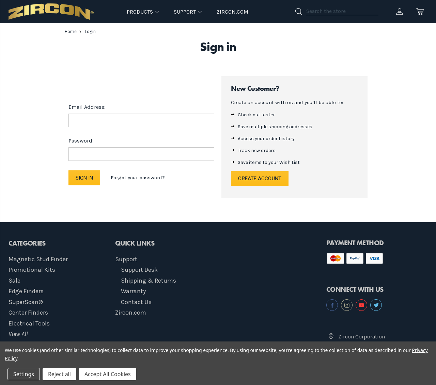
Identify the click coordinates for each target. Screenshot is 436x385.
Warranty (133, 291)
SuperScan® (26, 302)
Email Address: (87, 107)
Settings (23, 374)
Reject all (59, 374)
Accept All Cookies (107, 374)
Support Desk (139, 269)
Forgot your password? (138, 177)
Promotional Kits (32, 269)
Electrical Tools (29, 323)
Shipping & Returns (148, 280)
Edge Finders (26, 291)
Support (126, 259)
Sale (14, 280)
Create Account (259, 178)
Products (143, 12)
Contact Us (136, 302)
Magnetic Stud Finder (38, 259)
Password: (81, 140)
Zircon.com (232, 12)
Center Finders (28, 312)
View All (18, 334)
